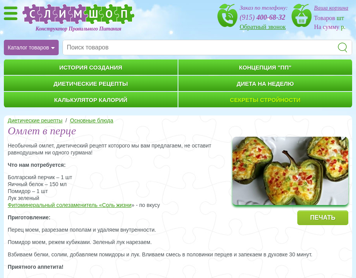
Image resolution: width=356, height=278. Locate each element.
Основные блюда (91, 120)
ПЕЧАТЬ (322, 217)
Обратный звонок (263, 27)
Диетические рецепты (35, 120)
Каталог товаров (28, 47)
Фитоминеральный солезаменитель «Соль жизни (69, 205)
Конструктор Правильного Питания (78, 29)
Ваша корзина (331, 8)
